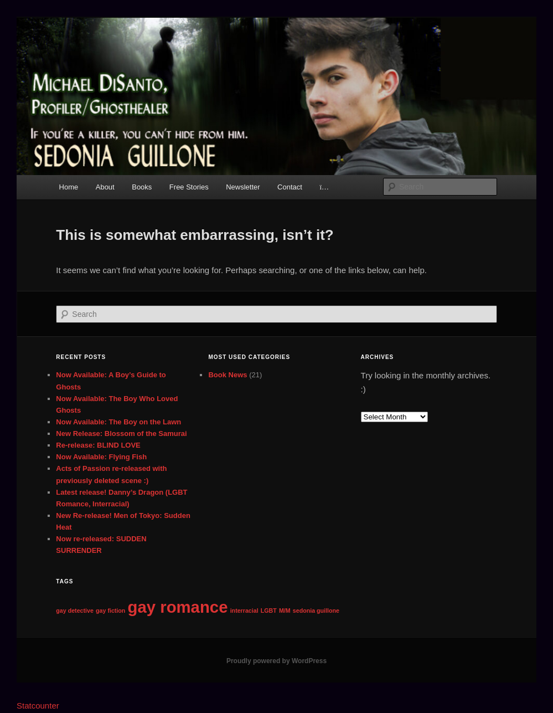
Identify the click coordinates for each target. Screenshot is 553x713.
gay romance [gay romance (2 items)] (178, 607)
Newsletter (243, 187)
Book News (227, 375)
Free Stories (189, 187)
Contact (289, 187)
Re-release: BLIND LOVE (98, 445)
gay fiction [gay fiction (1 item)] (110, 610)
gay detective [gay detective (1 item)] (75, 610)
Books (142, 187)
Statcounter (38, 705)
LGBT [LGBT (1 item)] (269, 610)
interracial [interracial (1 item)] (244, 610)
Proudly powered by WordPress (276, 661)
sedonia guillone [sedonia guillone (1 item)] (316, 610)
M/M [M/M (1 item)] (285, 610)
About (105, 187)
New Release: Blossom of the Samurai (121, 433)
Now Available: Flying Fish (101, 457)
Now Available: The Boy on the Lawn (118, 422)
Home (69, 187)
